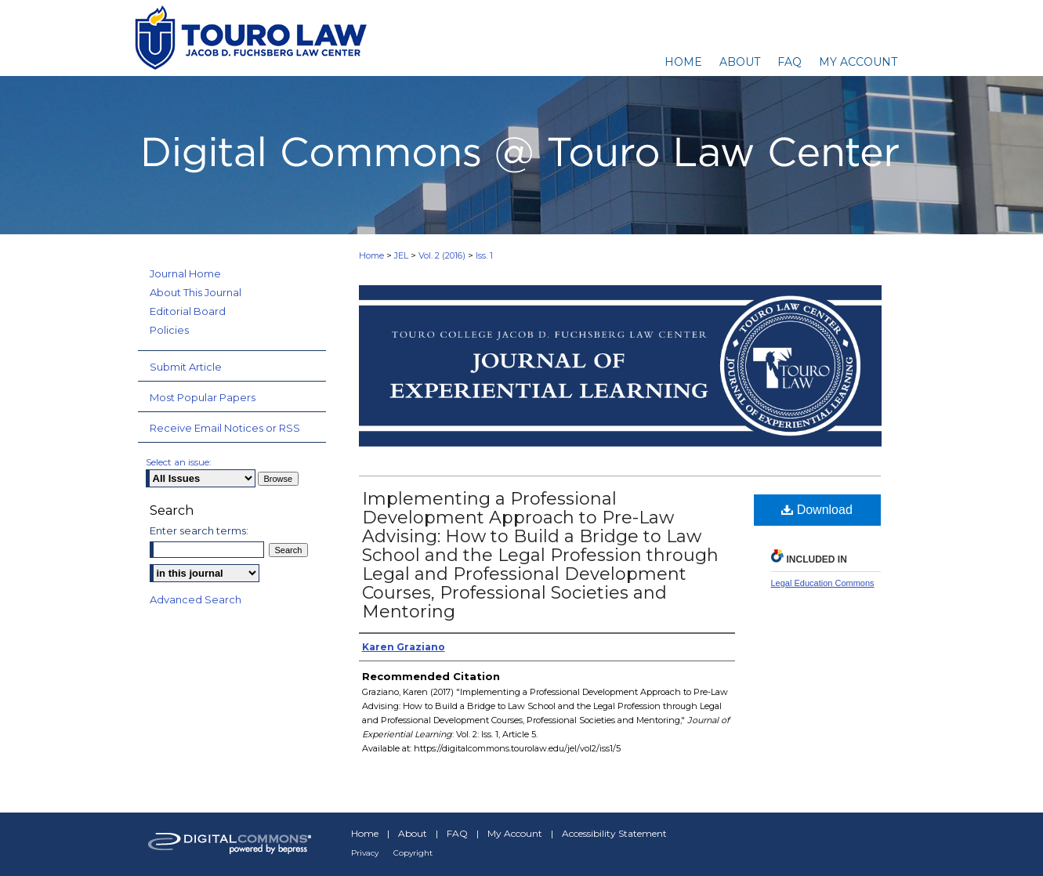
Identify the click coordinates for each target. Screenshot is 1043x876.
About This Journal (195, 292)
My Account (514, 833)
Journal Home (185, 273)
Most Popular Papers (202, 397)
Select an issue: (179, 462)
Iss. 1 (484, 255)
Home (371, 255)
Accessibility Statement (614, 833)
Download (817, 509)
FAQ (457, 833)
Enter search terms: (199, 530)
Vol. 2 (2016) (441, 255)
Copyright (413, 853)
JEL (401, 255)
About (412, 833)
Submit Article (186, 366)
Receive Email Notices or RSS (225, 428)
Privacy (364, 853)
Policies (169, 330)
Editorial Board (188, 311)
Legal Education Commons (823, 583)
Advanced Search (195, 599)
